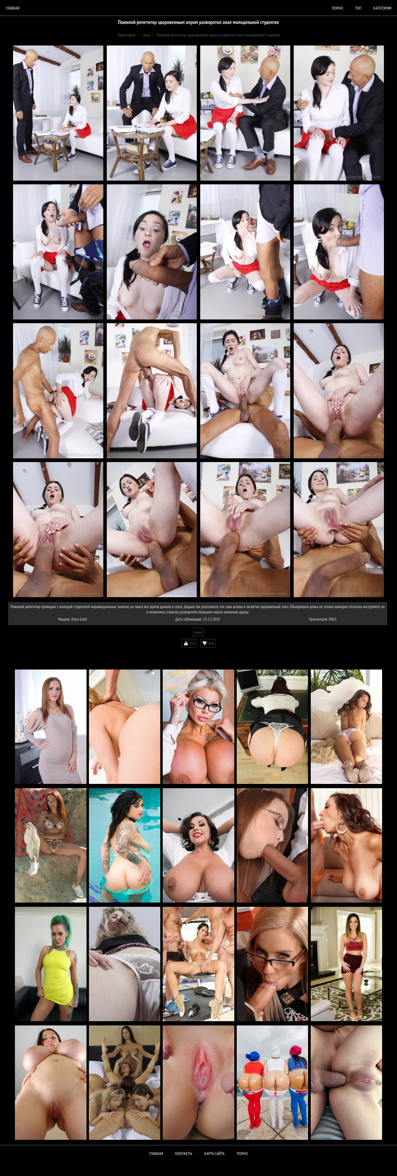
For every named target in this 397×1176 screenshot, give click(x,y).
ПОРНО (242, 1153)
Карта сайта (214, 1153)
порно (337, 8)
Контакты (183, 1153)
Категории (382, 8)
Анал (198, 632)
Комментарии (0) (23, 651)
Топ (358, 8)
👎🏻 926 (208, 643)
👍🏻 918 (189, 643)
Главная (12, 8)
